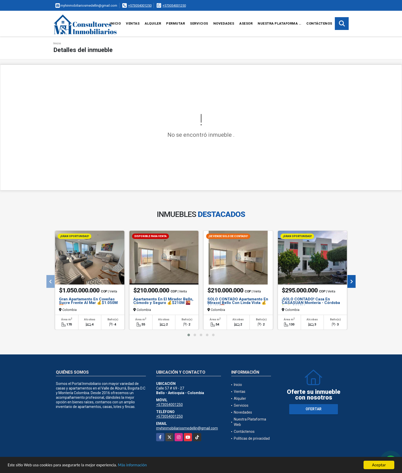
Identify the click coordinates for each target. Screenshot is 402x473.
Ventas (132, 23)
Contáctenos (319, 23)
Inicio (115, 23)
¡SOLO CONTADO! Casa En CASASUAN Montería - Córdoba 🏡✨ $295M (311, 303)
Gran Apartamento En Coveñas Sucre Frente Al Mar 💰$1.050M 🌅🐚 (88, 303)
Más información (137, 465)
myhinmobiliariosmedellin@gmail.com (187, 428)
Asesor (246, 23)
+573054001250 (140, 5)
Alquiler (153, 23)
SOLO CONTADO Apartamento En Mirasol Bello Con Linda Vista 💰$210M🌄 (237, 303)
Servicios (199, 23)
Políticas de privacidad (252, 438)
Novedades (223, 23)
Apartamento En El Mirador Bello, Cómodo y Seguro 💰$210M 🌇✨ (163, 303)
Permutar (175, 23)
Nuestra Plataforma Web (281, 23)
